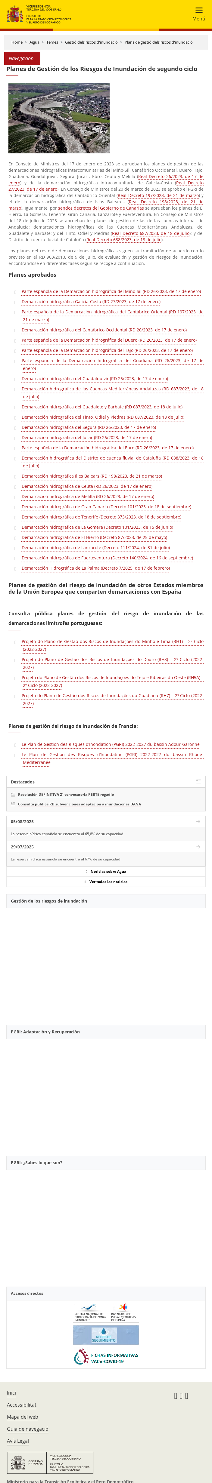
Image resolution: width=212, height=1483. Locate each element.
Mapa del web (22, 1417)
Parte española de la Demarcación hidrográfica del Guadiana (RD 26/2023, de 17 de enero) (113, 364)
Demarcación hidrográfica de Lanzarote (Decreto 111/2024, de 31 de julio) (96, 547)
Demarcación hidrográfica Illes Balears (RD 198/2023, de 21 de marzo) (92, 476)
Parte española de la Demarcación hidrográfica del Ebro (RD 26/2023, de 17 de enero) (108, 448)
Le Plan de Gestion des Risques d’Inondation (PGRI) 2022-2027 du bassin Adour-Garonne (111, 744)
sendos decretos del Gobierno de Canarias (101, 208)
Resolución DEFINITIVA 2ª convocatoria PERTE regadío (66, 794)
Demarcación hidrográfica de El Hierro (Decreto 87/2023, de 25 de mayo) (94, 537)
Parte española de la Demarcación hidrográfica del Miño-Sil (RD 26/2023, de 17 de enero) (111, 291)
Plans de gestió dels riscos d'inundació (159, 42)
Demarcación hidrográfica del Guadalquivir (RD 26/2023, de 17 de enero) (95, 378)
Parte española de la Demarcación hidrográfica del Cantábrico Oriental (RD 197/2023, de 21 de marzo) (113, 315)
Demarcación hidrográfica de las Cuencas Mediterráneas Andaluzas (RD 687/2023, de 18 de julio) (113, 392)
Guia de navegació (27, 1429)
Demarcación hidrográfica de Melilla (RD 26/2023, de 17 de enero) (88, 496)
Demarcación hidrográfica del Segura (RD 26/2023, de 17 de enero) (89, 427)
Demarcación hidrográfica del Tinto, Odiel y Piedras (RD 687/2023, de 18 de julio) (103, 417)
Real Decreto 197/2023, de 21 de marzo (158, 195)
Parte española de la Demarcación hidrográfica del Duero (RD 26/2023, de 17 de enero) (109, 340)
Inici (11, 1392)
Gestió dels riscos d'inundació (91, 42)
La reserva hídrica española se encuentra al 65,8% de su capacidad (67, 833)
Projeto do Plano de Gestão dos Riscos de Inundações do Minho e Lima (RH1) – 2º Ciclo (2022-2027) (113, 645)
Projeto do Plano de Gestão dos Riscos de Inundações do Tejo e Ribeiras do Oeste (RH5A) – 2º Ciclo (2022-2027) (113, 681)
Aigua (34, 42)
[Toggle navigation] (197, 14)
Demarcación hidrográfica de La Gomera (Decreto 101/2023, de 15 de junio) (97, 527)
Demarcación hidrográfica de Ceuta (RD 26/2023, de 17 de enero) (87, 486)
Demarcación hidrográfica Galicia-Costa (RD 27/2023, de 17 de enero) (91, 301)
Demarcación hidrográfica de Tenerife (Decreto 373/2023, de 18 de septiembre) (101, 517)
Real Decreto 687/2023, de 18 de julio (150, 233)
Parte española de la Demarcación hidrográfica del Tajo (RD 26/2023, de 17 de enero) (107, 350)
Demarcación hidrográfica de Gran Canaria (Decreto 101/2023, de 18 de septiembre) (106, 506)
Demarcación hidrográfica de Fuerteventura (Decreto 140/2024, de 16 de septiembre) (107, 558)
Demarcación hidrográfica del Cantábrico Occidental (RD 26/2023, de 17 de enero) (104, 330)
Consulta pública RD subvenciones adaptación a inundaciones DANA (79, 804)
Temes (52, 42)
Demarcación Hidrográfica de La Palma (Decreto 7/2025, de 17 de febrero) (96, 568)
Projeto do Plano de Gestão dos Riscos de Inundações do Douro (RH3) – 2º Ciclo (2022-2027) (113, 663)
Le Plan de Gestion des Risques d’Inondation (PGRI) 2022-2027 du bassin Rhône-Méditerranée (113, 758)
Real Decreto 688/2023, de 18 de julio (123, 239)
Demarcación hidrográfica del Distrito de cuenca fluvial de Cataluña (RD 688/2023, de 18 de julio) (113, 462)
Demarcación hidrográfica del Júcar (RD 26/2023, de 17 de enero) (87, 437)
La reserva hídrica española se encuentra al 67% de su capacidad (65, 859)
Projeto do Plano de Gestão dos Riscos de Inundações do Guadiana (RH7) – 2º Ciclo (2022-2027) (113, 699)
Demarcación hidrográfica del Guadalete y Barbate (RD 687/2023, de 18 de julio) (102, 407)
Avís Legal (18, 1441)
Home (17, 42)
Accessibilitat (21, 1404)
